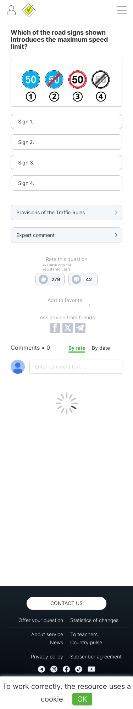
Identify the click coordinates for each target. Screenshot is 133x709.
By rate (76, 348)
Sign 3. (26, 162)
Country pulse (86, 642)
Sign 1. (25, 121)
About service (47, 634)
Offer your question (40, 620)
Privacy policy (47, 656)
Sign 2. (26, 142)
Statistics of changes (94, 620)
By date (101, 348)
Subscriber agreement (96, 656)
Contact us (66, 603)
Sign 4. (26, 183)
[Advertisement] (66, 498)
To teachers (84, 634)
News (56, 642)
